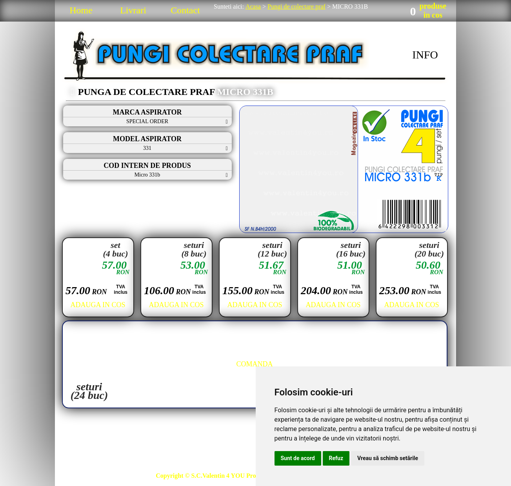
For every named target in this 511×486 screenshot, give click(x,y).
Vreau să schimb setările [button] (387, 458)
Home (81, 10)
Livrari (133, 10)
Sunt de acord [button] (298, 458)
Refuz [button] (336, 458)
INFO (425, 55)
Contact (185, 10)
